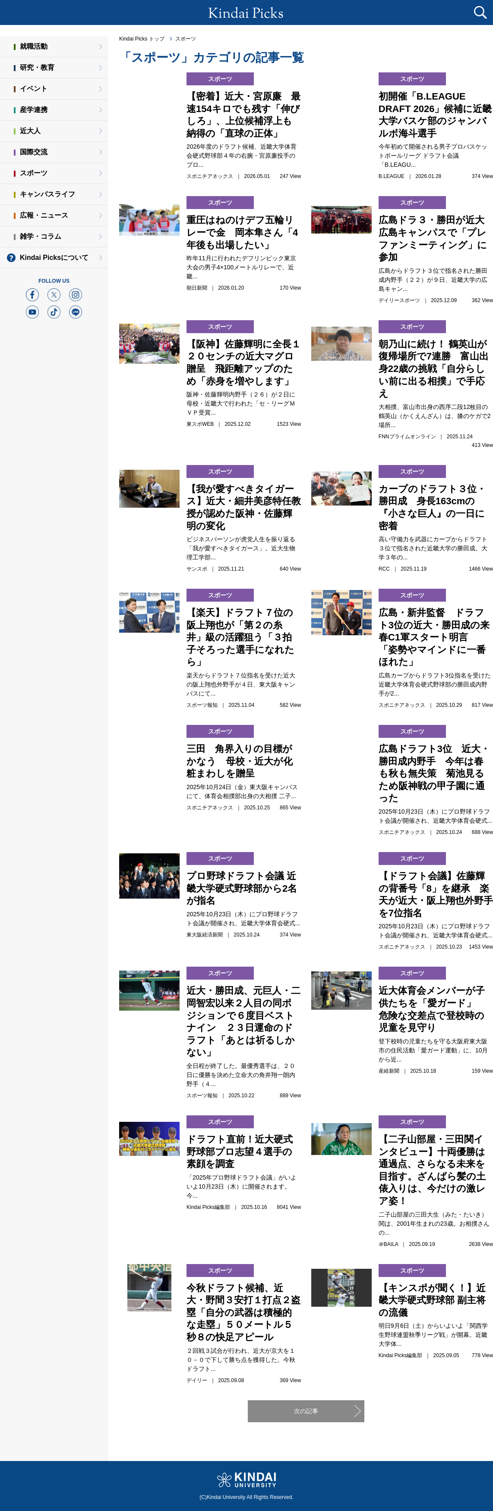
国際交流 (33, 152)
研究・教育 (37, 67)
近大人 (30, 130)
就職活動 (33, 46)
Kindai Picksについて (54, 257)
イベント (33, 88)
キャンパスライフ (47, 194)
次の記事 (306, 1411)
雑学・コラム (40, 236)
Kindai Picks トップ (141, 38)
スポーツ (185, 38)
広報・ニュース (44, 215)
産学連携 (33, 109)
